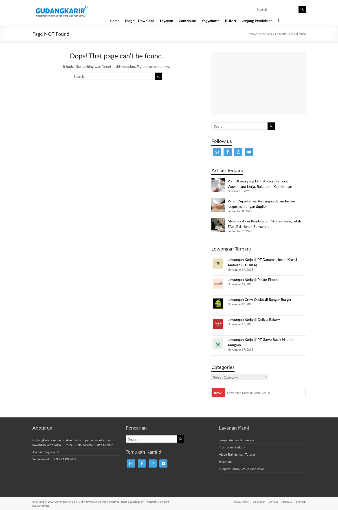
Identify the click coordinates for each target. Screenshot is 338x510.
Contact (273, 501)
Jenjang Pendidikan (257, 20)
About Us (286, 501)
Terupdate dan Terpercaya (236, 440)
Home (114, 20)
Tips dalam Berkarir (232, 447)
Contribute (187, 20)
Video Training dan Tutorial (237, 454)
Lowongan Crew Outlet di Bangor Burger (260, 299)
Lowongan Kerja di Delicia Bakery (254, 319)
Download (146, 20)
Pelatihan (225, 461)
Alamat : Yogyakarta (45, 452)
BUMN (230, 20)
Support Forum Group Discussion (242, 469)
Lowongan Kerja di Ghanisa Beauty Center (256, 393)
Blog (128, 20)
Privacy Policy (241, 501)
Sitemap (301, 501)
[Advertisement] (258, 83)
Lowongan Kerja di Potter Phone (253, 279)
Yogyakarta (210, 20)
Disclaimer (258, 501)
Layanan (166, 20)
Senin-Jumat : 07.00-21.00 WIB (54, 459)
